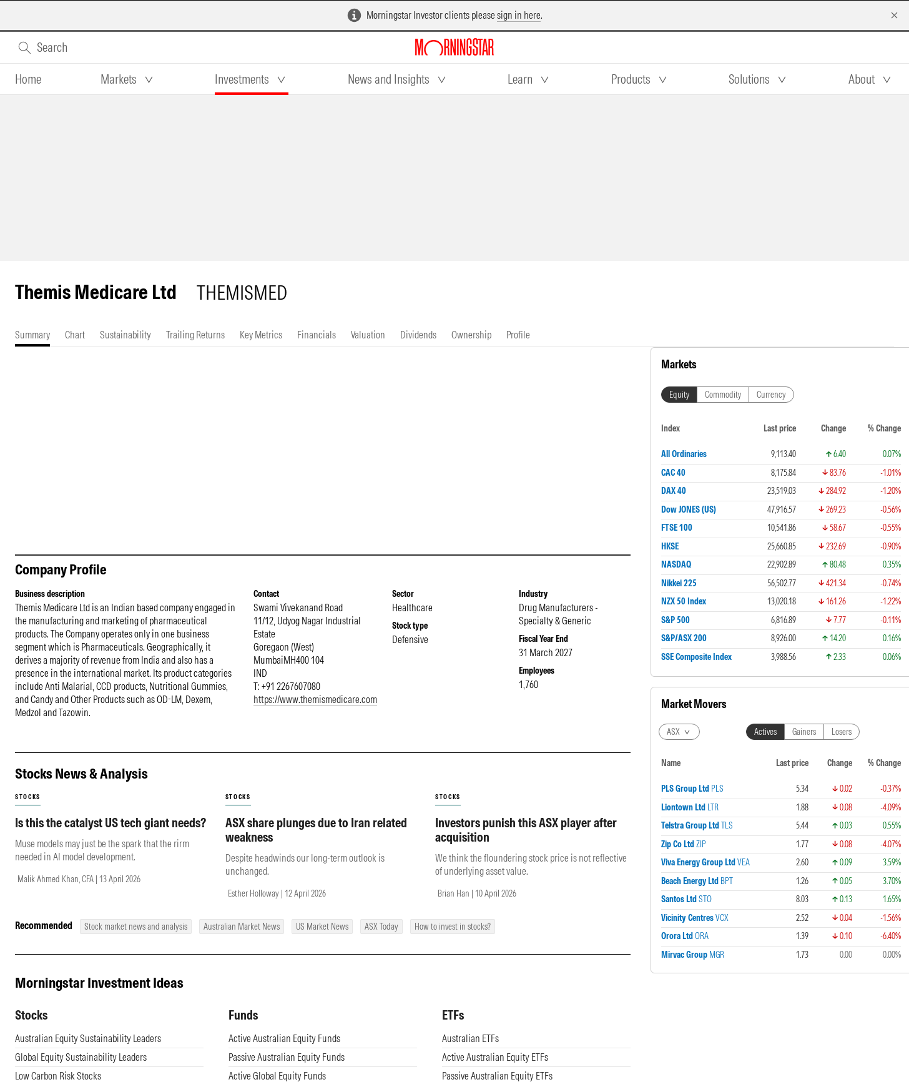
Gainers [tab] (804, 731)
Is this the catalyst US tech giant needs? (110, 822)
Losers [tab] (842, 731)
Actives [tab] (765, 731)
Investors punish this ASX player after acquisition (526, 829)
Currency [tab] (771, 394)
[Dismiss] (894, 15)
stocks (28, 797)
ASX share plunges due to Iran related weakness (316, 829)
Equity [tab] (679, 394)
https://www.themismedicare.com (315, 699)
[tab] (28, 79)
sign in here (519, 15)
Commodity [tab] (723, 394)
